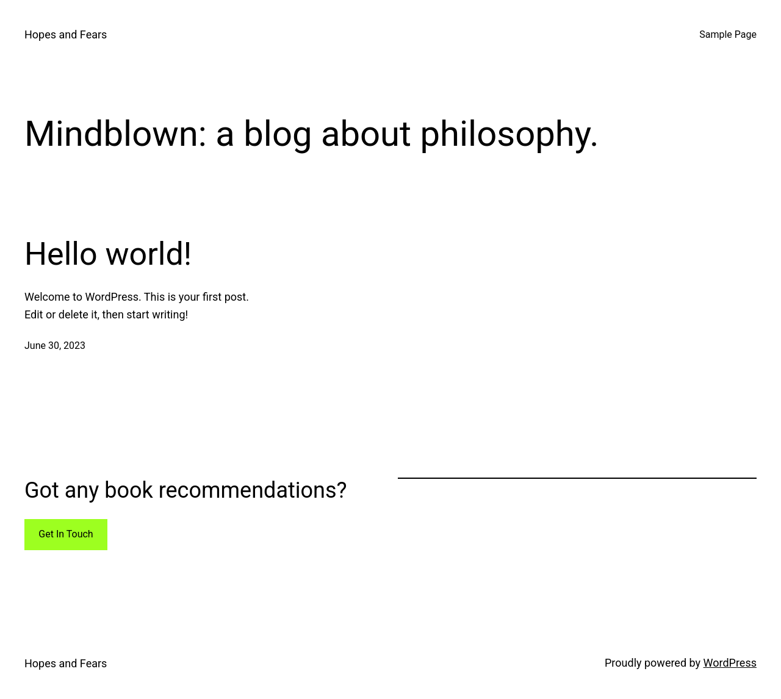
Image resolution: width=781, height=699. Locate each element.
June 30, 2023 (54, 345)
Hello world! (108, 254)
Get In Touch (65, 534)
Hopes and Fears (65, 34)
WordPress (730, 662)
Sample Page (728, 34)
